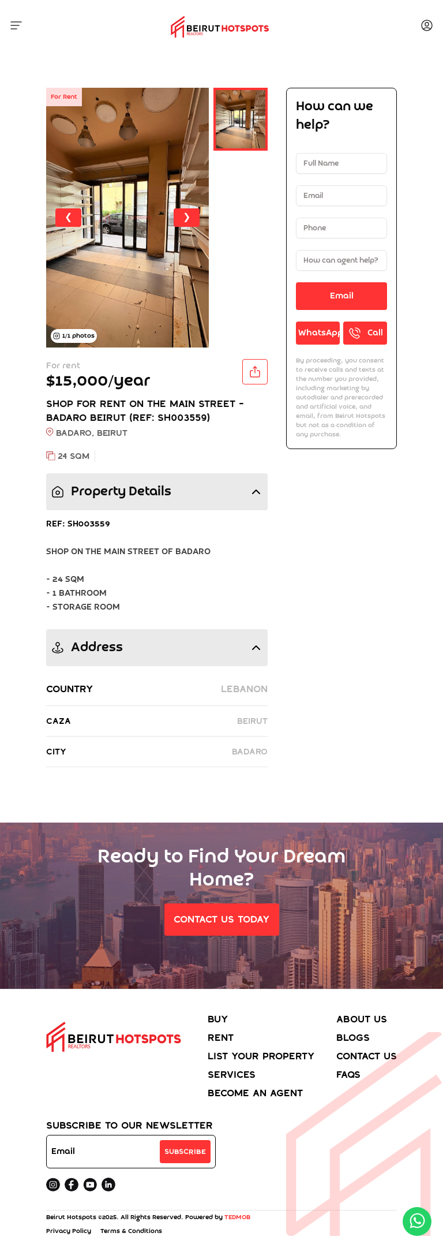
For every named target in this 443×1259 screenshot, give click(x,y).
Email (342, 296)
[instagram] (53, 1184)
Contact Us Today (222, 919)
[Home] (116, 1058)
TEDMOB (237, 1217)
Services (232, 1074)
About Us (361, 1019)
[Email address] (104, 1151)
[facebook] (71, 1184)
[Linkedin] (108, 1184)
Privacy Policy (68, 1231)
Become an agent (255, 1093)
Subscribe (185, 1152)
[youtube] (90, 1184)
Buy (218, 1019)
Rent (221, 1037)
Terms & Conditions (131, 1231)
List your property (261, 1056)
